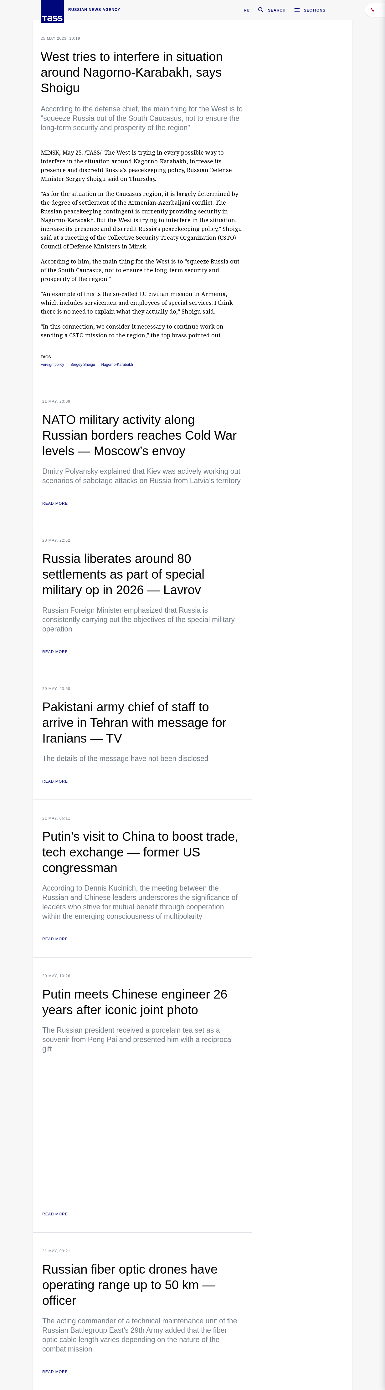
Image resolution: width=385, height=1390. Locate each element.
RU (247, 10)
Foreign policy (52, 365)
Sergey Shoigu (82, 365)
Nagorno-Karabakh (117, 365)
